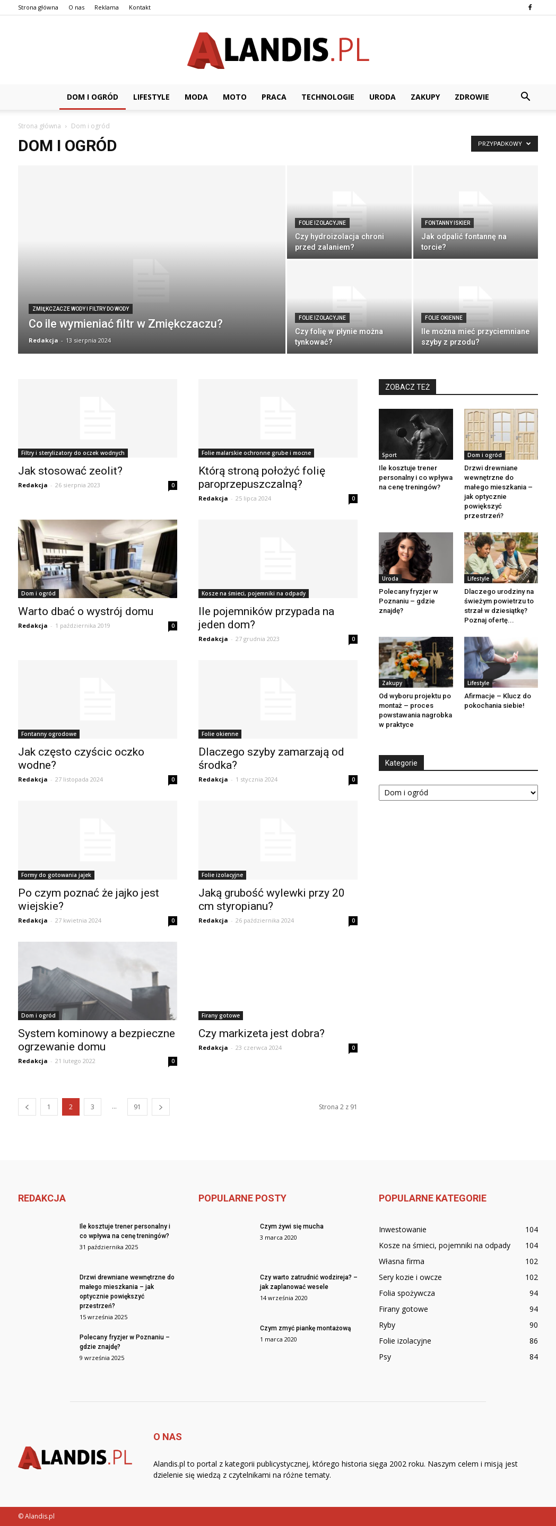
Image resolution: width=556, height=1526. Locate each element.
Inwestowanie (403, 1229)
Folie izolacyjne (322, 223)
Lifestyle (151, 97)
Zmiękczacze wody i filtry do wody (80, 309)
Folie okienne (444, 318)
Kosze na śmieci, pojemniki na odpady (254, 593)
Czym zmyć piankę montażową (305, 1328)
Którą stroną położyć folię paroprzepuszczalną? (261, 477)
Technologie (327, 97)
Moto (235, 97)
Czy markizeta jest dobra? (261, 1033)
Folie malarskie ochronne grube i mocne (256, 453)
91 (137, 1106)
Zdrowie (472, 97)
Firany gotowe (221, 1015)
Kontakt (140, 7)
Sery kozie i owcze (410, 1277)
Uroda (382, 97)
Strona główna (38, 7)
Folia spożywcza (407, 1293)
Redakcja (43, 340)
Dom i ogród (92, 97)
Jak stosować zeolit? (70, 470)
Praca (274, 97)
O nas (76, 7)
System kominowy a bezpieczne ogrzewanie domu (96, 1040)
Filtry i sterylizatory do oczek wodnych (73, 453)
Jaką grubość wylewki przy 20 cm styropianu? (271, 900)
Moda (196, 97)
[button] (525, 97)
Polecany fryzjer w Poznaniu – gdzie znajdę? (408, 601)
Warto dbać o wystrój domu (85, 611)
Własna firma (401, 1261)
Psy (385, 1357)
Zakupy (425, 97)
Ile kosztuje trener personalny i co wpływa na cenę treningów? (416, 477)
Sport (389, 455)
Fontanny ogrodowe (48, 734)
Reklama (106, 7)
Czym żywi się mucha (292, 1226)
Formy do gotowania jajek (56, 875)
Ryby (387, 1325)
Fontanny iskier (447, 223)
